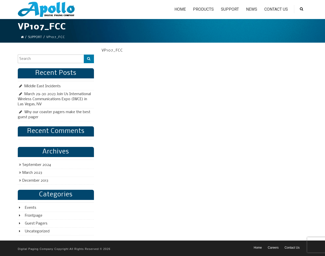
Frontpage (33, 216)
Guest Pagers (36, 223)
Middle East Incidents (42, 86)
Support (230, 9)
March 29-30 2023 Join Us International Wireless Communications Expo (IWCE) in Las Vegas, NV (54, 99)
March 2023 (32, 173)
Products (203, 9)
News (251, 9)
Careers (273, 247)
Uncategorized (37, 231)
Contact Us (276, 9)
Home (180, 9)
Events (30, 208)
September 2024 (36, 165)
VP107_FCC (112, 50)
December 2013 (35, 181)
